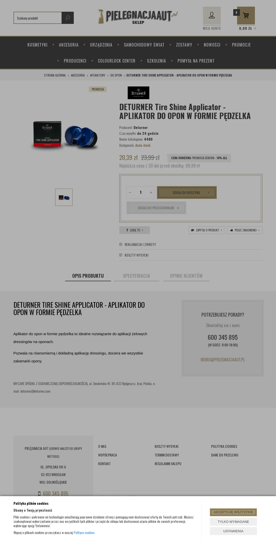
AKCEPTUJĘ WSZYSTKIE (233, 512)
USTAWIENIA (233, 531)
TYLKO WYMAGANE (233, 522)
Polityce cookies (84, 532)
